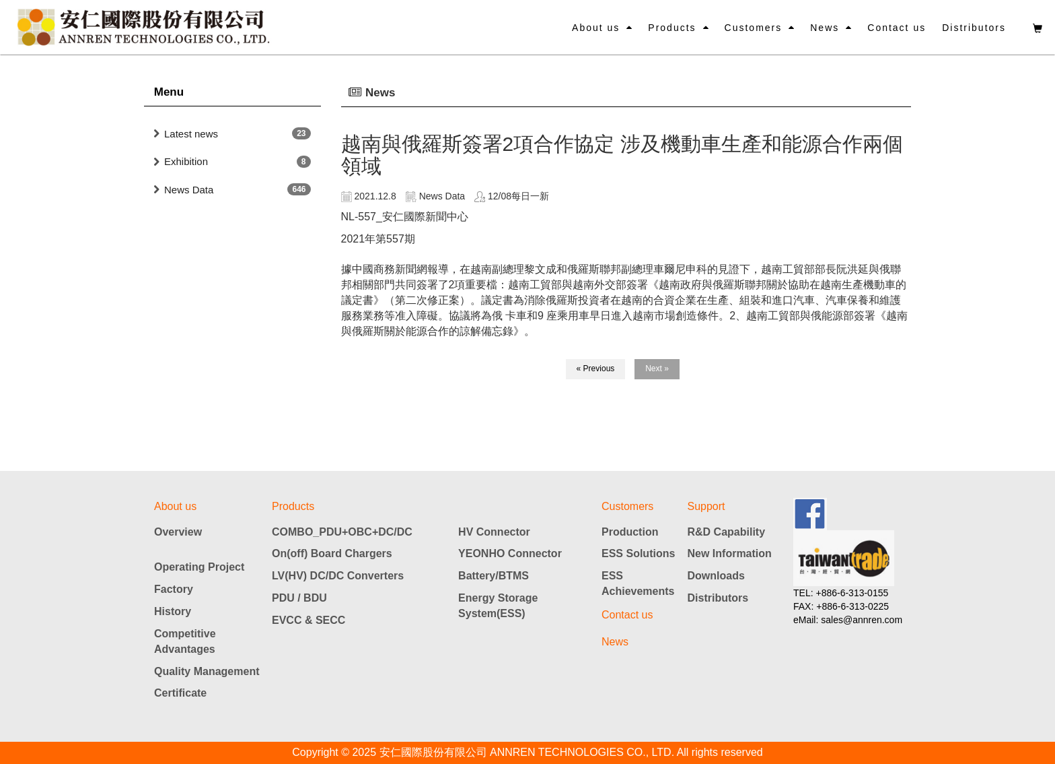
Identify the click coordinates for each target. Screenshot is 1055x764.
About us (596, 27)
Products (672, 27)
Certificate (180, 693)
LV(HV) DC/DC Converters (338, 575)
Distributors (974, 27)
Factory (173, 589)
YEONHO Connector (510, 553)
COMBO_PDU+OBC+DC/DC (342, 532)
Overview (178, 532)
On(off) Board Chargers (332, 553)
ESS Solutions (638, 553)
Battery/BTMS (493, 575)
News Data (188, 189)
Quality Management (206, 671)
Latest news (191, 133)
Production (630, 532)
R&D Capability (727, 532)
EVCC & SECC (308, 620)
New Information (730, 553)
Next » (657, 368)
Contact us (896, 27)
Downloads (716, 575)
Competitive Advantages (185, 641)
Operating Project (199, 567)
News (824, 27)
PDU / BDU (299, 598)
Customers (754, 27)
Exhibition (186, 161)
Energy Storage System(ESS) (498, 605)
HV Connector (494, 532)
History (172, 611)
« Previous (596, 368)
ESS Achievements (638, 583)
